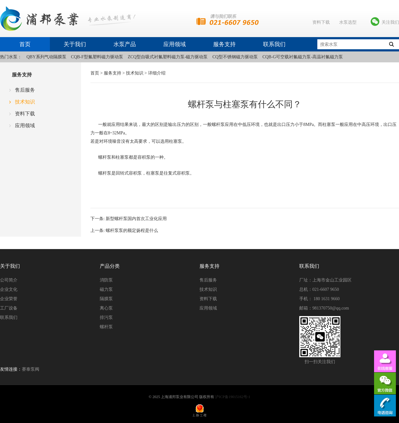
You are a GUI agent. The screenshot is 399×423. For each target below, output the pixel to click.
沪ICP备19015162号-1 (232, 397)
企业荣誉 (8, 298)
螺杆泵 (106, 326)
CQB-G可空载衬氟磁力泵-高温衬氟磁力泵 (302, 57)
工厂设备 (8, 308)
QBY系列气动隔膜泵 (46, 57)
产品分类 (110, 266)
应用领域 (174, 44)
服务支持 (224, 44)
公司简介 (8, 280)
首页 (25, 44)
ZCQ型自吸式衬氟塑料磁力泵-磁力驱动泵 (168, 57)
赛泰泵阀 (30, 369)
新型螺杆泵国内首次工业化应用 (136, 218)
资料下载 (321, 22)
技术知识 (25, 101)
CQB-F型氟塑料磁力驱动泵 (97, 57)
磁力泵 (106, 289)
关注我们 (390, 22)
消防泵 (106, 280)
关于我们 (75, 44)
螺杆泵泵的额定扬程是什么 (132, 230)
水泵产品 (124, 44)
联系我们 (274, 44)
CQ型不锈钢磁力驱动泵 (234, 57)
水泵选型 (348, 22)
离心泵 (106, 308)
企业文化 (8, 289)
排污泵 (106, 317)
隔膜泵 (106, 298)
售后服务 (25, 90)
